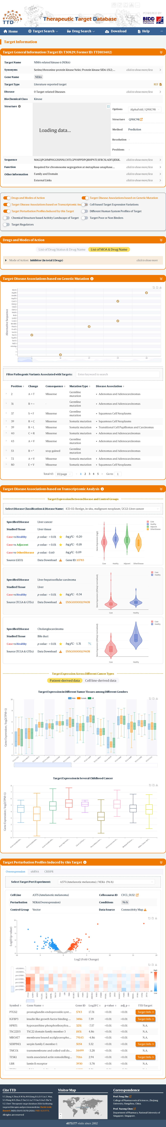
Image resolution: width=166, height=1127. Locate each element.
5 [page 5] (98, 473)
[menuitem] (10, 31)
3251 (79, 1025)
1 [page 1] (81, 473)
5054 (79, 1044)
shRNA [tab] (35, 871)
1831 (79, 1031)
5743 (79, 1011)
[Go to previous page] (77, 474)
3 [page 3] (89, 473)
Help (144, 31)
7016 (79, 1057)
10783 (80, 560)
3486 (79, 1019)
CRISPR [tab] (48, 871)
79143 (79, 1037)
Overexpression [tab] (15, 871)
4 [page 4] (93, 473)
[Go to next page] (102, 474)
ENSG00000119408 (78, 602)
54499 (80, 1050)
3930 (79, 1063)
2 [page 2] (85, 473)
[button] (98, 70)
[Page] (118, 474)
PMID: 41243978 (42, 1111)
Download (116, 31)
